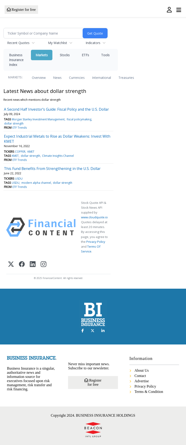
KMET (30, 152)
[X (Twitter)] (11, 264)
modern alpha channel (36, 183)
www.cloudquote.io (94, 217)
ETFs (85, 55)
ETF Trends (19, 128)
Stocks (65, 55)
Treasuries (126, 77)
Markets (42, 55)
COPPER (20, 152)
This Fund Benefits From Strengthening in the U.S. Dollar (52, 168)
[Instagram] (43, 264)
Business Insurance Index (16, 60)
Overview (39, 77)
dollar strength (14, 123)
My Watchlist (57, 43)
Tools (105, 55)
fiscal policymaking (79, 119)
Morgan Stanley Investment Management (38, 119)
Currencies (77, 77)
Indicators (93, 43)
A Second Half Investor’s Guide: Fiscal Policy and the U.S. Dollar (56, 109)
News (57, 77)
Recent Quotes (18, 43)
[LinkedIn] (32, 264)
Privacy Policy (95, 242)
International (101, 77)
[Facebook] (22, 264)
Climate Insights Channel (58, 156)
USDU (19, 179)
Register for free (21, 10)
